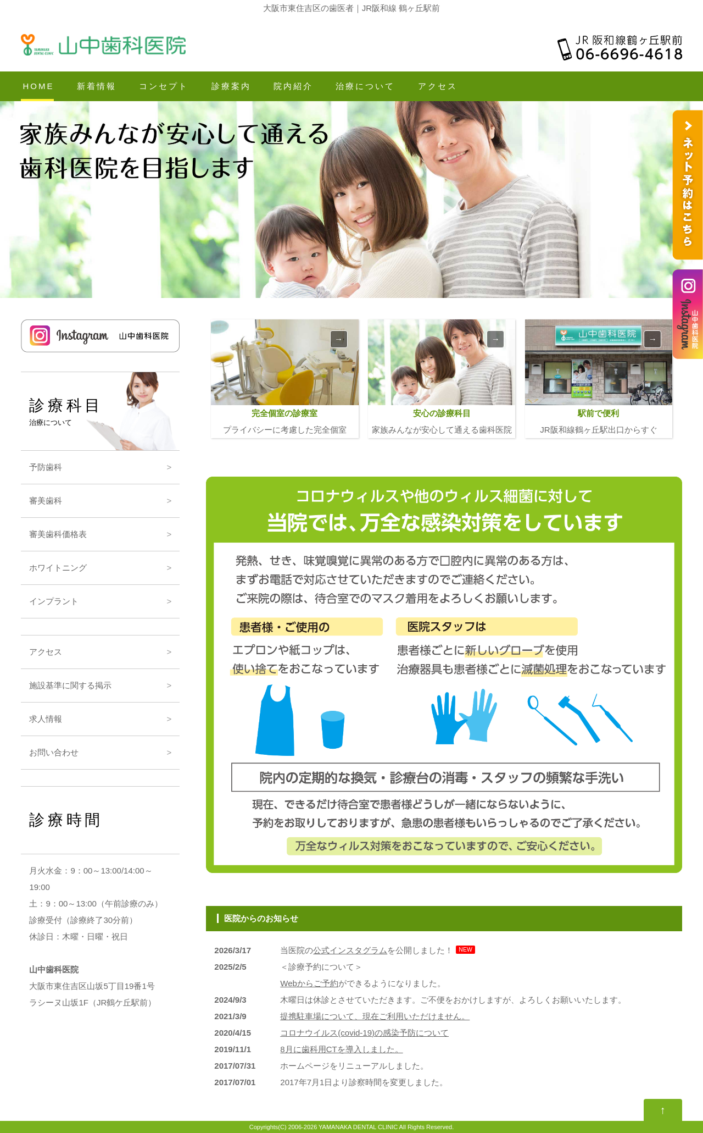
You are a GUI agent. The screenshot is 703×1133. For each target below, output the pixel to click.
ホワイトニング (58, 567)
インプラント (54, 601)
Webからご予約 (309, 983)
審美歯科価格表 (58, 534)
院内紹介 (293, 86)
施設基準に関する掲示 (70, 685)
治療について (365, 86)
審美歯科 (45, 500)
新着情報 (96, 86)
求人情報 (45, 718)
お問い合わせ (54, 752)
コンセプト (163, 86)
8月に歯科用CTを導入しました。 (341, 1049)
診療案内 (231, 86)
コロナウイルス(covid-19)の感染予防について (364, 1032)
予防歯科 (45, 467)
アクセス (437, 86)
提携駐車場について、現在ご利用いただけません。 (375, 1016)
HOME (38, 86)
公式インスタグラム (350, 950)
